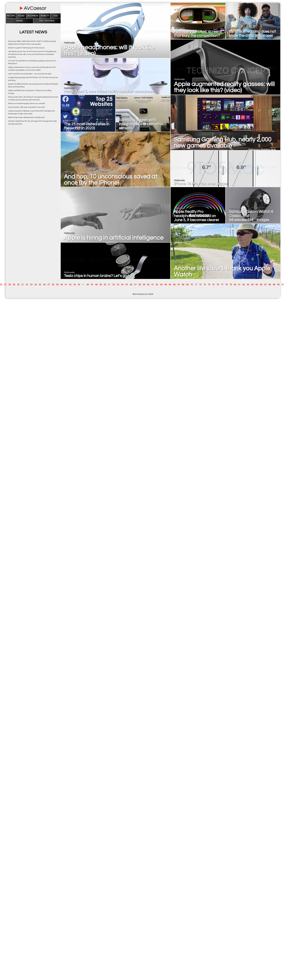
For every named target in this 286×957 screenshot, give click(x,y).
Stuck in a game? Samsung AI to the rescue (26, 48)
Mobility (45, 16)
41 (66, 285)
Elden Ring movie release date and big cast (26, 117)
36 (44, 285)
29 (14, 285)
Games (19, 21)
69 (187, 285)
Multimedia (32, 16)
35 (40, 285)
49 (100, 285)
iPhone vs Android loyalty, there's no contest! (26, 103)
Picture (11, 16)
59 (144, 285)
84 (252, 285)
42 (70, 285)
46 (87, 285)
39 (57, 285)
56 (131, 285)
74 (209, 285)
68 (183, 285)
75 (213, 285)
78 (226, 285)
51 (109, 285)
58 (139, 285)
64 (165, 285)
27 (5, 285)
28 (9, 285)
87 (265, 285)
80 (235, 285)
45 (83, 285)
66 (174, 285)
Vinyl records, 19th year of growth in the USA (26, 107)
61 (152, 285)
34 (35, 285)
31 (22, 285)
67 (178, 285)
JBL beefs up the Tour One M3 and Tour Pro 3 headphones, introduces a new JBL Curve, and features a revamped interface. (32, 54)
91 (283, 285)
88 (270, 285)
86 (261, 285)
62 (157, 285)
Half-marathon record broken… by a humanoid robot (30, 74)
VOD (55, 16)
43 (74, 285)
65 (170, 285)
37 (48, 285)
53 (118, 285)
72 (200, 285)
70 (191, 285)
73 (205, 285)
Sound (21, 16)
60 (148, 285)
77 (222, 285)
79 (231, 285)
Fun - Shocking (46, 21)
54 (122, 285)
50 (105, 285)
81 (239, 285)
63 (161, 285)
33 (31, 285)
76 (218, 285)
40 (61, 285)
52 (113, 285)
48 (96, 285)
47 (92, 285)
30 (18, 285)
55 (126, 285)
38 (53, 285)
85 (257, 285)
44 (79, 285)
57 (135, 285)
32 (27, 285)
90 (278, 285)
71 (196, 285)
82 (244, 285)
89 (274, 285)
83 (248, 285)
